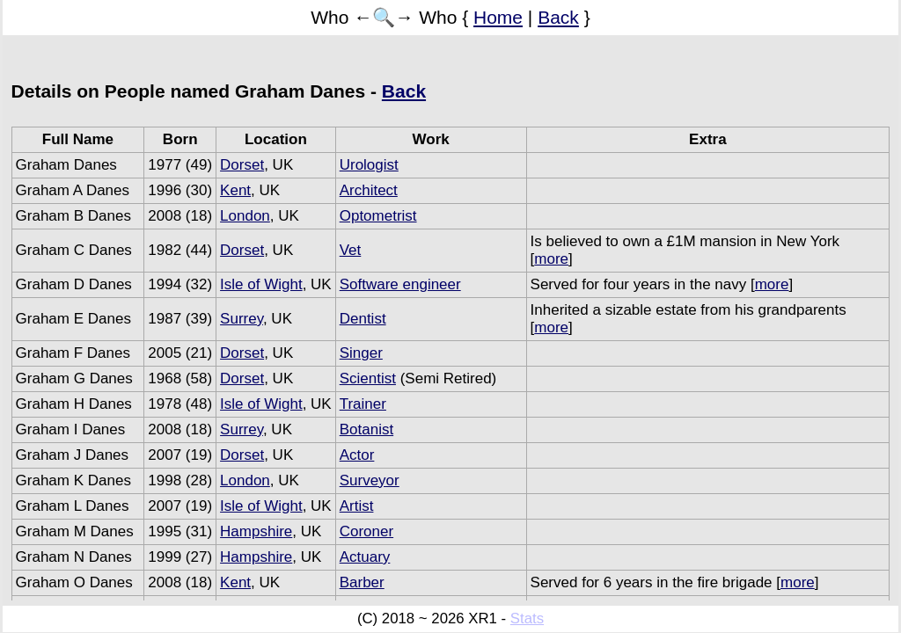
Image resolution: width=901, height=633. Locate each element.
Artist (357, 506)
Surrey (241, 318)
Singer (361, 353)
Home (498, 17)
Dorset (242, 164)
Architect (369, 190)
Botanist (366, 429)
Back (558, 17)
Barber (362, 582)
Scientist (368, 378)
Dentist (363, 318)
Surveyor (369, 480)
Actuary (365, 557)
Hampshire (256, 531)
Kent (235, 190)
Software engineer (400, 284)
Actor (357, 455)
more (551, 259)
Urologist (369, 164)
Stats (527, 618)
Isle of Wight (261, 284)
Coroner (366, 531)
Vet (351, 250)
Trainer (363, 404)
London (245, 215)
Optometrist (378, 215)
